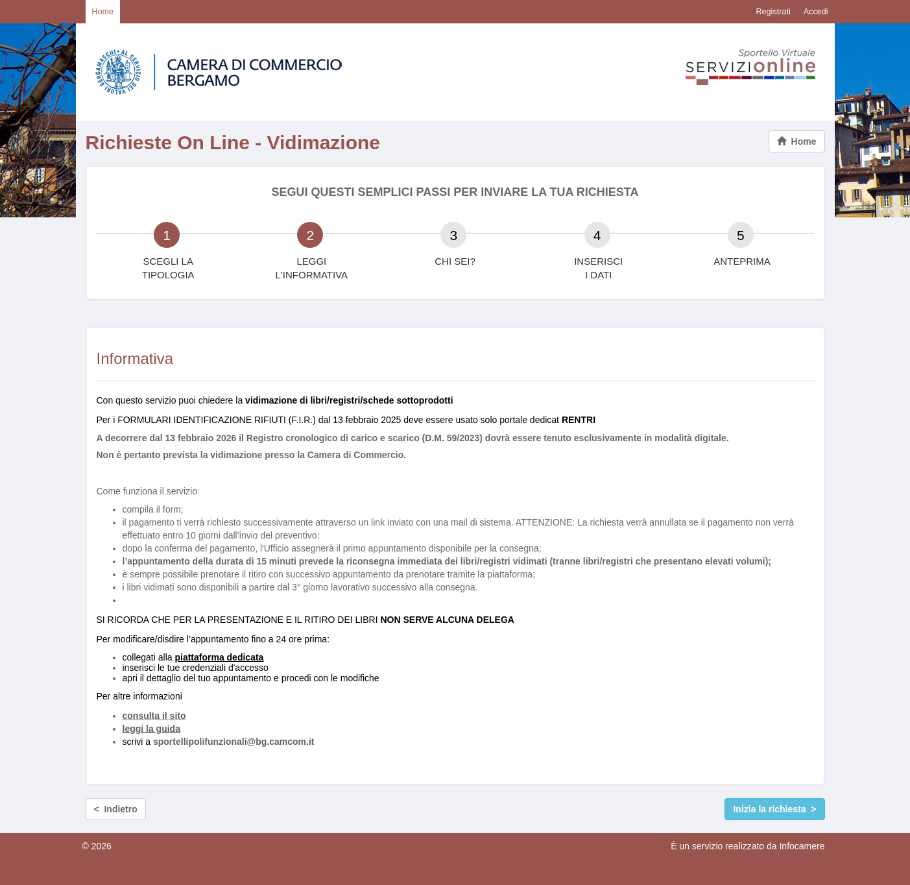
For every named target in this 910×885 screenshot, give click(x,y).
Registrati (773, 11)
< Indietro (116, 809)
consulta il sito (154, 715)
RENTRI (578, 420)
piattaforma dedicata (218, 657)
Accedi (816, 11)
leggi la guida (151, 728)
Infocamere (801, 846)
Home (103, 11)
